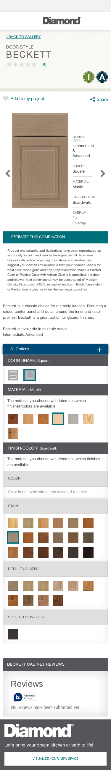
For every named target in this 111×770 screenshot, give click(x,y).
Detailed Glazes (23, 569)
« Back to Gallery (23, 37)
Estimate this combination (38, 237)
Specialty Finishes (26, 617)
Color (14, 478)
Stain (13, 506)
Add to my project (27, 99)
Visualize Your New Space (55, 758)
